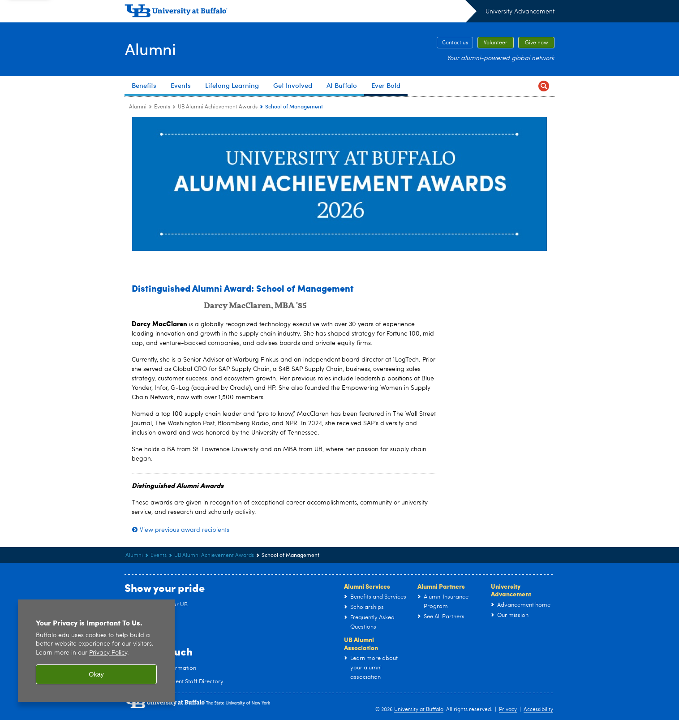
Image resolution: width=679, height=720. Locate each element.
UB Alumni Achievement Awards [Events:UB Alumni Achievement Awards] (218, 107)
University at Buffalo (418, 709)
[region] (96, 650)
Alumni (150, 48)
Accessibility (538, 709)
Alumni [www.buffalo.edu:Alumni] (137, 107)
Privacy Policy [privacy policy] (108, 653)
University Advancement (520, 12)
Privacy (508, 709)
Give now (536, 43)
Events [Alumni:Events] (162, 107)
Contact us (455, 43)
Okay (96, 674)
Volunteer (495, 43)
